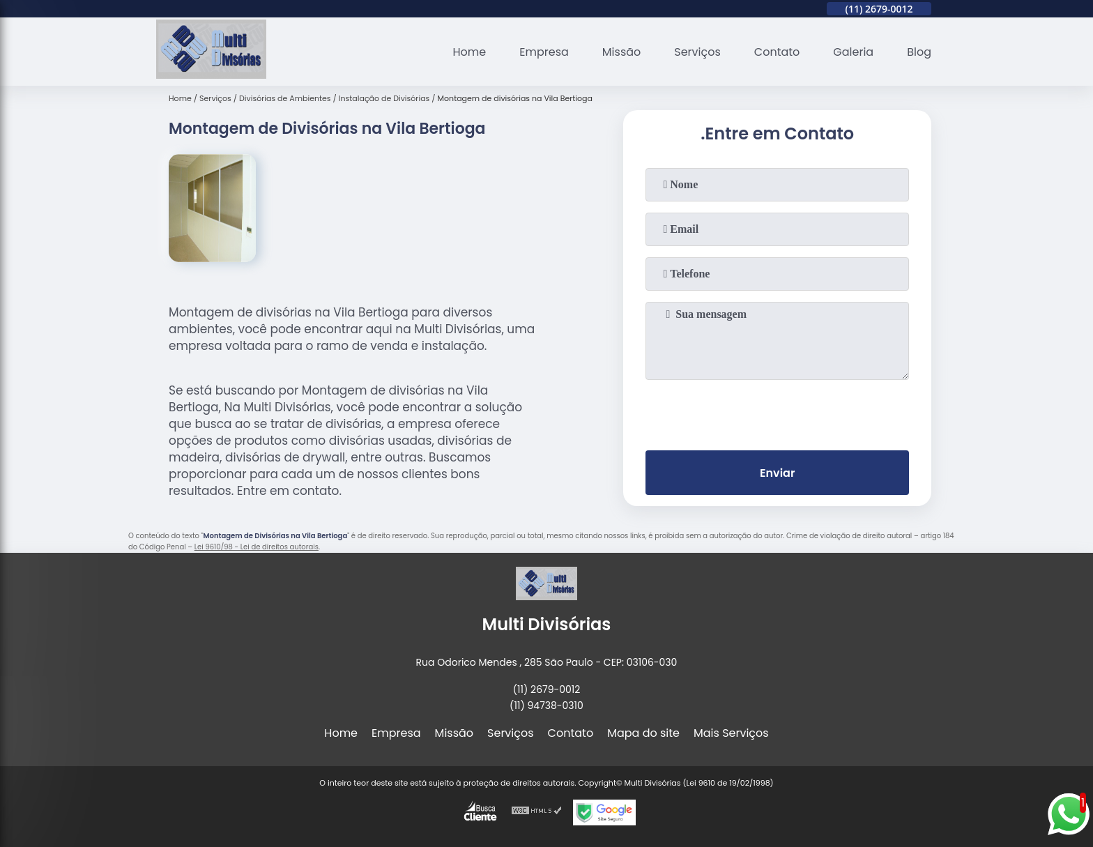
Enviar (777, 473)
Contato (777, 52)
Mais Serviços (731, 733)
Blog (919, 52)
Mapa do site (643, 733)
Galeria (853, 52)
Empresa (544, 52)
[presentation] (777, 412)
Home (470, 52)
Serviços (697, 52)
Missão (621, 52)
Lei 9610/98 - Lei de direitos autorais (256, 547)
